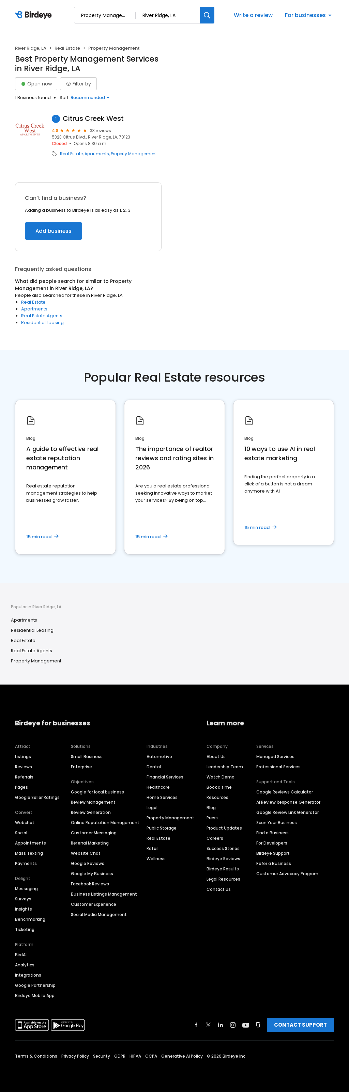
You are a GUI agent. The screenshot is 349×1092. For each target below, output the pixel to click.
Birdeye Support (273, 853)
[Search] (207, 15)
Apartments (97, 154)
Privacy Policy (75, 1056)
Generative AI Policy (182, 1056)
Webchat (24, 822)
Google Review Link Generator (287, 812)
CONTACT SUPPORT (300, 1024)
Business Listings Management (104, 894)
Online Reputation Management (105, 822)
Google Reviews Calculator (284, 792)
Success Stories (223, 848)
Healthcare (158, 787)
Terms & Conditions (36, 1056)
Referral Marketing (90, 843)
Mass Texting (29, 853)
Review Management (93, 802)
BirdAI (21, 955)
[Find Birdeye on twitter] (208, 1025)
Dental (154, 767)
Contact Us (219, 889)
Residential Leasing (42, 322)
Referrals (24, 777)
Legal (152, 807)
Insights (23, 909)
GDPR (119, 1056)
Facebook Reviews (90, 884)
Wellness (156, 859)
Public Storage (162, 828)
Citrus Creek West (93, 118)
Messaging (26, 889)
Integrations (28, 975)
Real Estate (67, 48)
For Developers (271, 843)
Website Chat (86, 853)
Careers (215, 838)
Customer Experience (93, 904)
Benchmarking (30, 919)
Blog (211, 807)
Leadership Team (225, 767)
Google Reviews (87, 863)
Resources (217, 797)
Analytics (24, 965)
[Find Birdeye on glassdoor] (258, 1025)
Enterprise (81, 767)
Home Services (162, 797)
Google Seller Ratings (37, 797)
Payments (26, 863)
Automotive (159, 756)
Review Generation (91, 812)
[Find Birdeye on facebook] (196, 1025)
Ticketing (24, 929)
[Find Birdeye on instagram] (233, 1025)
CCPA (151, 1056)
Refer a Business (273, 863)
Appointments (30, 843)
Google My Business (92, 874)
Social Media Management (99, 914)
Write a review (253, 15)
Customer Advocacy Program (287, 874)
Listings (23, 756)
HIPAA (135, 1056)
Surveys (23, 899)
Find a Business (272, 833)
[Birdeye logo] (34, 15)
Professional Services (278, 767)
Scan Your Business (276, 822)
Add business (53, 231)
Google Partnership (35, 985)
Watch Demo (220, 777)
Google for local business (97, 792)
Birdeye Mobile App (35, 995)
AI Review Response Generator (288, 802)
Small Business (87, 756)
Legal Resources (223, 879)
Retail (152, 848)
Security (101, 1056)
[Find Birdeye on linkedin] (220, 1025)
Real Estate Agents (41, 315)
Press (212, 818)
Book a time (219, 787)
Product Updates (224, 828)
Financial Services (165, 777)
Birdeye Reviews (223, 859)
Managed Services (275, 756)
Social (21, 833)
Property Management (134, 154)
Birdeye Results (223, 869)
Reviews (23, 767)
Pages (21, 787)
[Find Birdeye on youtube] (245, 1025)
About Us (216, 756)
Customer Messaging (94, 833)
